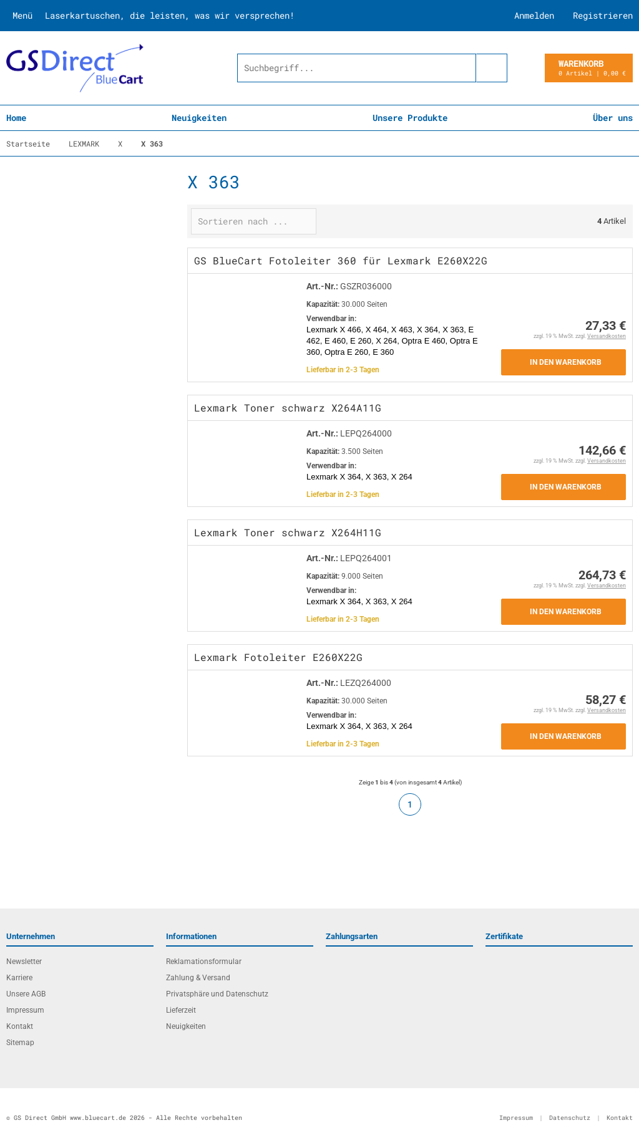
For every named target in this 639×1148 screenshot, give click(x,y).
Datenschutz (569, 1118)
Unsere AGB (26, 994)
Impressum (25, 1010)
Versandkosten (606, 336)
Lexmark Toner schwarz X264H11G (287, 532)
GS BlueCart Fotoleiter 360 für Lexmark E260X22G (340, 260)
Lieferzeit (181, 1010)
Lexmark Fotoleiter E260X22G (278, 656)
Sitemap (20, 1042)
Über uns (613, 117)
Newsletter (24, 961)
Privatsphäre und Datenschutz (217, 994)
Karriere (19, 977)
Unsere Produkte (410, 117)
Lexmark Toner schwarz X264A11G (287, 407)
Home (16, 117)
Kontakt (19, 1026)
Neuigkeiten (199, 117)
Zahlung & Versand (198, 977)
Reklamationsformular (203, 961)
